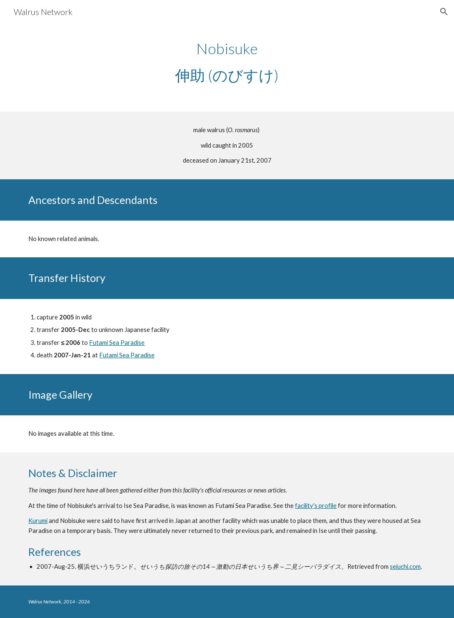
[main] (227, 61)
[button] (444, 12)
